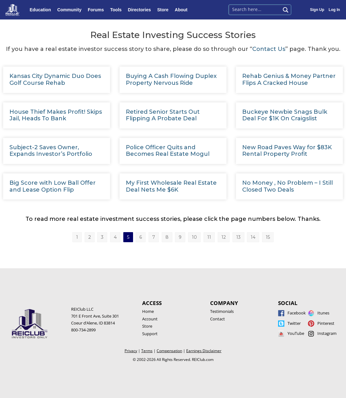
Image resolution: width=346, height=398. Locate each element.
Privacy (131, 350)
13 (239, 236)
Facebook (296, 313)
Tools (117, 10)
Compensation (169, 350)
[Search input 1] (255, 9)
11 (210, 236)
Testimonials (222, 311)
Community (71, 10)
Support (150, 333)
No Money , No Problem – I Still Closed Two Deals (287, 186)
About (183, 10)
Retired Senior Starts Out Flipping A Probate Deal (163, 115)
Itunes (323, 313)
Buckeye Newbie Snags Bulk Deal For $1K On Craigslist (284, 115)
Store (164, 10)
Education (42, 10)
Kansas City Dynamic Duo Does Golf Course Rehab (55, 79)
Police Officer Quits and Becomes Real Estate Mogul (167, 151)
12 (224, 236)
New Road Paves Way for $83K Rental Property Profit (287, 151)
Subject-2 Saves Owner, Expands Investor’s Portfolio (50, 151)
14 (253, 236)
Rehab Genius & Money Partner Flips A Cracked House (289, 79)
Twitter (294, 323)
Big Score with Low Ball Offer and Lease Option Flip (52, 186)
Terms (147, 350)
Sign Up (317, 10)
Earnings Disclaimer (203, 350)
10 (195, 236)
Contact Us (268, 49)
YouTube (295, 333)
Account (150, 319)
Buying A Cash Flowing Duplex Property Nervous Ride (171, 79)
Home (148, 311)
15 (268, 236)
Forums (97, 10)
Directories (141, 10)
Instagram (327, 333)
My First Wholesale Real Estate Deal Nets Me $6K (171, 186)
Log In (334, 10)
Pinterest (325, 323)
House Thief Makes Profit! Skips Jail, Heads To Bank (55, 115)
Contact (217, 319)
